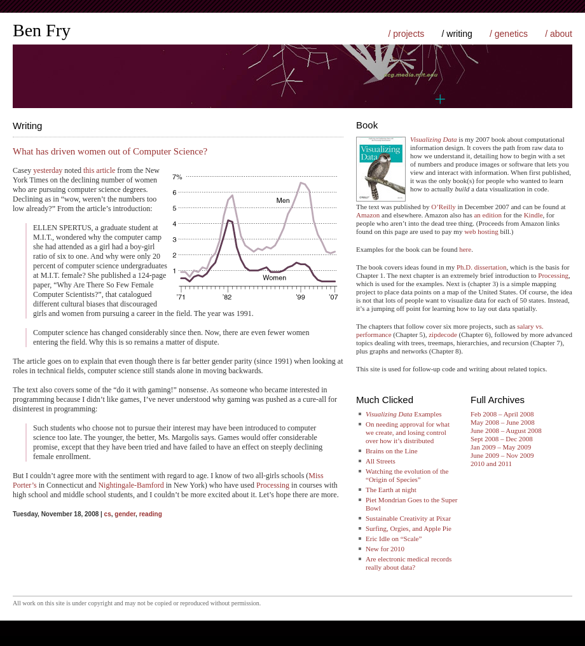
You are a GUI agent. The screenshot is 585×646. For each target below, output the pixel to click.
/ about (558, 34)
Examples (404, 414)
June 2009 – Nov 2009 (502, 455)
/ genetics (509, 34)
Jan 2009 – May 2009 (501, 447)
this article (99, 170)
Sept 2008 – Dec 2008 (502, 439)
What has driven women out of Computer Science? (110, 151)
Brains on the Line (392, 451)
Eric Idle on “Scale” (394, 538)
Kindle (533, 215)
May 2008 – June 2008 (503, 422)
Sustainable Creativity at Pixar (408, 518)
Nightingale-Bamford (130, 485)
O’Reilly (443, 206)
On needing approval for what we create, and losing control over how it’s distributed (408, 432)
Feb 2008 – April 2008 (502, 414)
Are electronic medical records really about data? (408, 563)
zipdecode (443, 334)
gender (124, 514)
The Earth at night (391, 489)
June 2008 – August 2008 (506, 430)
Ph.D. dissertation (482, 267)
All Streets (381, 461)
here (465, 249)
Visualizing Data (433, 139)
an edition (488, 215)
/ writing (457, 34)
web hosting (481, 231)
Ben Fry (42, 30)
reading (150, 514)
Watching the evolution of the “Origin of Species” (407, 475)
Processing (272, 485)
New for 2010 (385, 549)
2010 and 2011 (491, 463)
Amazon (368, 215)
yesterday (47, 170)
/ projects (406, 34)
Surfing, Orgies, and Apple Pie (408, 528)
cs (107, 514)
